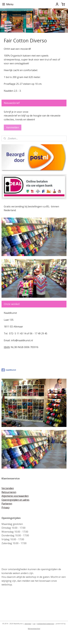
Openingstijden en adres (15, 499)
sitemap (28, 623)
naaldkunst (9, 370)
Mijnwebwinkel (34, 628)
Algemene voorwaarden (15, 496)
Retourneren (9, 492)
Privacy (6, 507)
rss (34, 623)
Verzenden (8, 488)
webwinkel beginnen (45, 623)
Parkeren (7, 503)
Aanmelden (12, 127)
